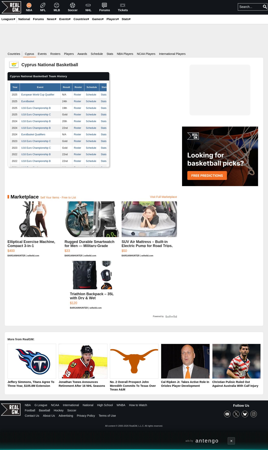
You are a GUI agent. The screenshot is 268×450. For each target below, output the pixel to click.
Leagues (8, 19)
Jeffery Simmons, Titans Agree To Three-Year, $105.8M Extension (31, 383)
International (71, 405)
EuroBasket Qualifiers (33, 134)
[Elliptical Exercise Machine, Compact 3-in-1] (35, 231)
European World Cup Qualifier (37, 94)
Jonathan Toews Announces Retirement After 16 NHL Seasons (82, 383)
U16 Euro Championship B (36, 108)
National (88, 405)
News (51, 19)
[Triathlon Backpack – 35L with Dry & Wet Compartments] (92, 287)
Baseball (44, 410)
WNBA (121, 405)
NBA (28, 405)
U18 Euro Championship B (36, 128)
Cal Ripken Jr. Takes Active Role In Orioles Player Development (185, 383)
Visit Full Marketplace (163, 196)
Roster (77, 94)
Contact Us (32, 415)
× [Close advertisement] (231, 441)
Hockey (58, 410)
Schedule (91, 94)
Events (65, 19)
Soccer (71, 410)
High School (105, 405)
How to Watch (138, 405)
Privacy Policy (86, 415)
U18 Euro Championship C (36, 114)
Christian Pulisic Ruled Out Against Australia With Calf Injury (235, 383)
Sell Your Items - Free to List (58, 197)
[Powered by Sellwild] (171, 316)
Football (30, 410)
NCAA (55, 405)
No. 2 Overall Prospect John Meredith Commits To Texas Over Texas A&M (133, 385)
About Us (49, 415)
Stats (126, 19)
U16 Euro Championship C (36, 147)
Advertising (66, 415)
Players (112, 19)
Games (98, 19)
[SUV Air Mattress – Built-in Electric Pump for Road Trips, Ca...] (149, 231)
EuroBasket (27, 101)
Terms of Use (107, 415)
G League (40, 405)
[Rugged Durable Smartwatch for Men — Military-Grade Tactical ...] (92, 231)
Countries (81, 19)
